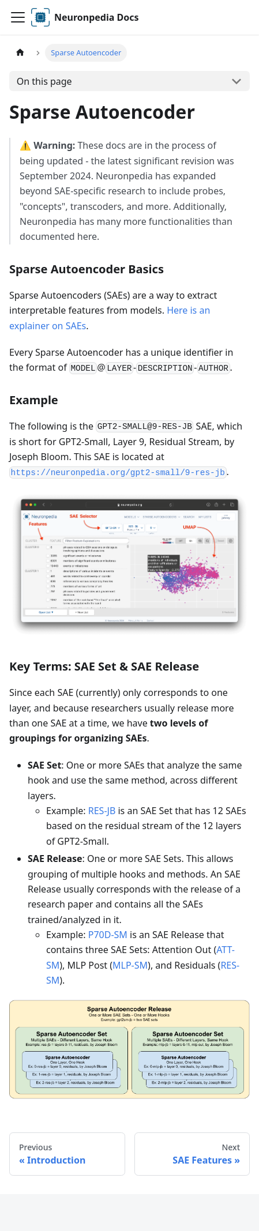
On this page (44, 81)
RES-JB (102, 810)
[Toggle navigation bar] (18, 17)
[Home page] (20, 53)
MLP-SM (130, 965)
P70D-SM (107, 934)
